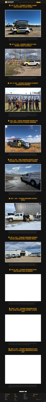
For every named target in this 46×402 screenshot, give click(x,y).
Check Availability (17, 0)
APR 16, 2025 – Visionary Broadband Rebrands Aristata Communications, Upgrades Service (24, 238)
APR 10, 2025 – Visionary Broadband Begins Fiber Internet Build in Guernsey (24, 270)
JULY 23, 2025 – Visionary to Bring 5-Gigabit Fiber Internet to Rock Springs (24, 6)
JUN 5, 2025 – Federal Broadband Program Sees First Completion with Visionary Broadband (24, 121)
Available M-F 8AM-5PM (13, 0)
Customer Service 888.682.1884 (8, 0)
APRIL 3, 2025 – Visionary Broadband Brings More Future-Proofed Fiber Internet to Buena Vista (23, 310)
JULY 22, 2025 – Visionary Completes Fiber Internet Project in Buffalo (24, 45)
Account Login (15, 400)
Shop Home (15, 395)
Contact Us (25, 395)
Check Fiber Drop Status (26, 398)
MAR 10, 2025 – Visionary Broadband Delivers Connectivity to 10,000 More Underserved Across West (23, 350)
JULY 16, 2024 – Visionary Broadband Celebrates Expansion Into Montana (24, 84)
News (5, 397)
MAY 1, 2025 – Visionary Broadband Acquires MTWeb (24, 199)
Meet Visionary (6, 395)
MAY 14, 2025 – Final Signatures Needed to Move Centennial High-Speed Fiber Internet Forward (23, 160)
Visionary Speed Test (25, 397)
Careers (5, 398)
